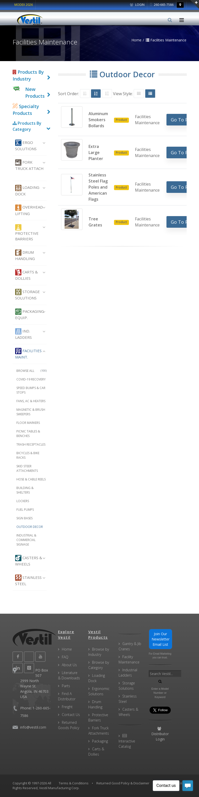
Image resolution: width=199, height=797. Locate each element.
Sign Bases (24, 518)
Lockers (22, 501)
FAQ (65, 657)
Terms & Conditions (74, 783)
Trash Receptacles (30, 444)
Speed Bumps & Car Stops (30, 390)
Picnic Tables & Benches (28, 433)
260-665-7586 (162, 5)
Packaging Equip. (29, 314)
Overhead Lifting (29, 210)
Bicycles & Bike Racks (27, 455)
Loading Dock (27, 190)
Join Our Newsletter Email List (160, 639)
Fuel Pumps (25, 509)
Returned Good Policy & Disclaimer (122, 783)
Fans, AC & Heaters (30, 401)
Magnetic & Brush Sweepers (30, 411)
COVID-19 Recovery (31, 379)
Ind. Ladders (23, 334)
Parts (66, 685)
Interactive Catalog (127, 741)
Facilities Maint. (28, 353)
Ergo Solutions (26, 145)
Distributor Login (160, 734)
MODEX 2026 (23, 5)
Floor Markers (28, 423)
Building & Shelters (25, 490)
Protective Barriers (27, 233)
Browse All (31, 371)
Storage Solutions (27, 294)
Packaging (100, 741)
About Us (69, 664)
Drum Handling (25, 255)
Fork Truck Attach (29, 165)
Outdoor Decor (29, 527)
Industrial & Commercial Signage (26, 540)
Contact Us (71, 714)
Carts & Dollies (26, 275)
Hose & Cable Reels (31, 479)
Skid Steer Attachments (27, 468)
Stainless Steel (28, 580)
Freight (67, 706)
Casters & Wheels (28, 561)
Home (67, 649)
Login (137, 5)
